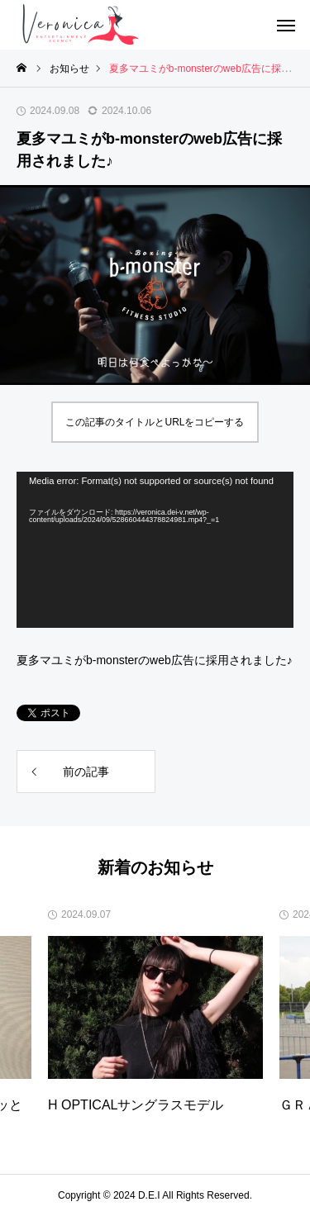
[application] (155, 549)
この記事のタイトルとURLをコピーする (154, 422)
